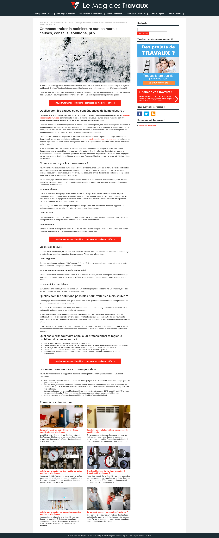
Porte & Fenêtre (174, 14)
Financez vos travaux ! (155, 92)
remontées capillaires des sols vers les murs (98, 139)
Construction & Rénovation (90, 14)
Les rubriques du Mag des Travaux (61, 23)
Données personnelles (136, 536)
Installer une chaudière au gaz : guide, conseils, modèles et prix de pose (60, 513)
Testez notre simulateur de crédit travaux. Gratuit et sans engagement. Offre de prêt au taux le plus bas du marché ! (157, 98)
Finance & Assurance (147, 125)
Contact (148, 536)
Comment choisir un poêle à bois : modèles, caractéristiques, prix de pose (59, 431)
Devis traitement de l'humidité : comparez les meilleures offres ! (85, 103)
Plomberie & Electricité (136, 14)
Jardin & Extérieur (114, 14)
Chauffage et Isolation (82, 23)
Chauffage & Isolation (65, 14)
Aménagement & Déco (43, 14)
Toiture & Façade (156, 14)
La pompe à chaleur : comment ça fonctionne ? (107, 512)
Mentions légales (122, 536)
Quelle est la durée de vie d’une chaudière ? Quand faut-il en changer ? (106, 472)
